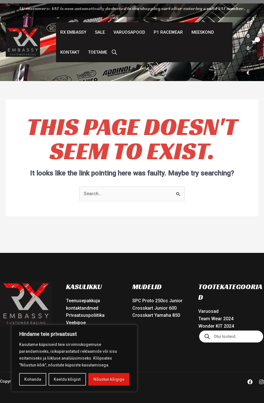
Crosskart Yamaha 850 (156, 312)
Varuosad (208, 308)
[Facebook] (250, 378)
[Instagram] (261, 378)
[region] (74, 358)
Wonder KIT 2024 (216, 322)
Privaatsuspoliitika (85, 312)
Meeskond (202, 28)
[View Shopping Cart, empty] (251, 39)
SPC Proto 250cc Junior (157, 297)
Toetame (97, 48)
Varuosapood (129, 28)
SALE (100, 28)
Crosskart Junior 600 (154, 304)
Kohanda (32, 379)
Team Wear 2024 (215, 315)
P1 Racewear (168, 28)
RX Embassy (73, 28)
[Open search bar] (114, 48)
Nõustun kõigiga (108, 379)
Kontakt (69, 48)
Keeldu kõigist (67, 379)
